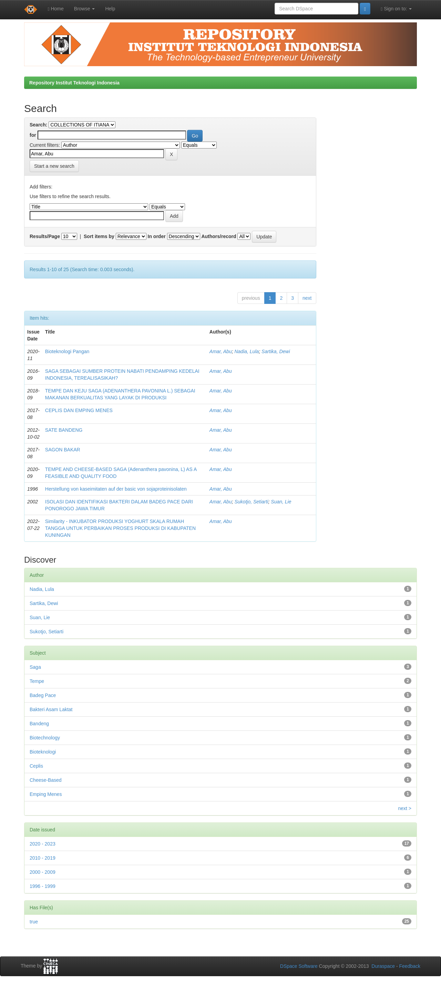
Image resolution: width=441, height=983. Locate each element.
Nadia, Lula (246, 351)
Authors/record (218, 236)
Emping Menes (46, 794)
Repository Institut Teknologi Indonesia (74, 82)
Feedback (409, 966)
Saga (35, 667)
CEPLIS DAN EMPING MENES (79, 410)
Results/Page (45, 236)
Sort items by (99, 236)
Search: (38, 124)
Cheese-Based (46, 780)
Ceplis (36, 766)
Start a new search (54, 166)
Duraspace (383, 966)
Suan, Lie (281, 501)
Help (110, 8)
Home (55, 9)
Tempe (37, 681)
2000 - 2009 (42, 872)
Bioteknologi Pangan (67, 351)
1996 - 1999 (42, 886)
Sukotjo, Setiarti (251, 501)
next (306, 298)
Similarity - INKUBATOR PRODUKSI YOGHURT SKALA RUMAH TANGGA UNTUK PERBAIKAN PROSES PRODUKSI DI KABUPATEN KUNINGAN (120, 528)
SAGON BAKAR (62, 449)
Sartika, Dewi (275, 351)
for (33, 135)
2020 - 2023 (42, 844)
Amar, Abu (220, 351)
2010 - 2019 (42, 858)
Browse (84, 8)
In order (157, 236)
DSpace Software (299, 966)
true (34, 921)
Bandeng (39, 723)
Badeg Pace (43, 695)
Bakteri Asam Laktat (51, 709)
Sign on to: (396, 9)
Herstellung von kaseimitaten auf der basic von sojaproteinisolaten (116, 489)
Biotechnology (45, 737)
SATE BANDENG (64, 430)
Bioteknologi (43, 752)
